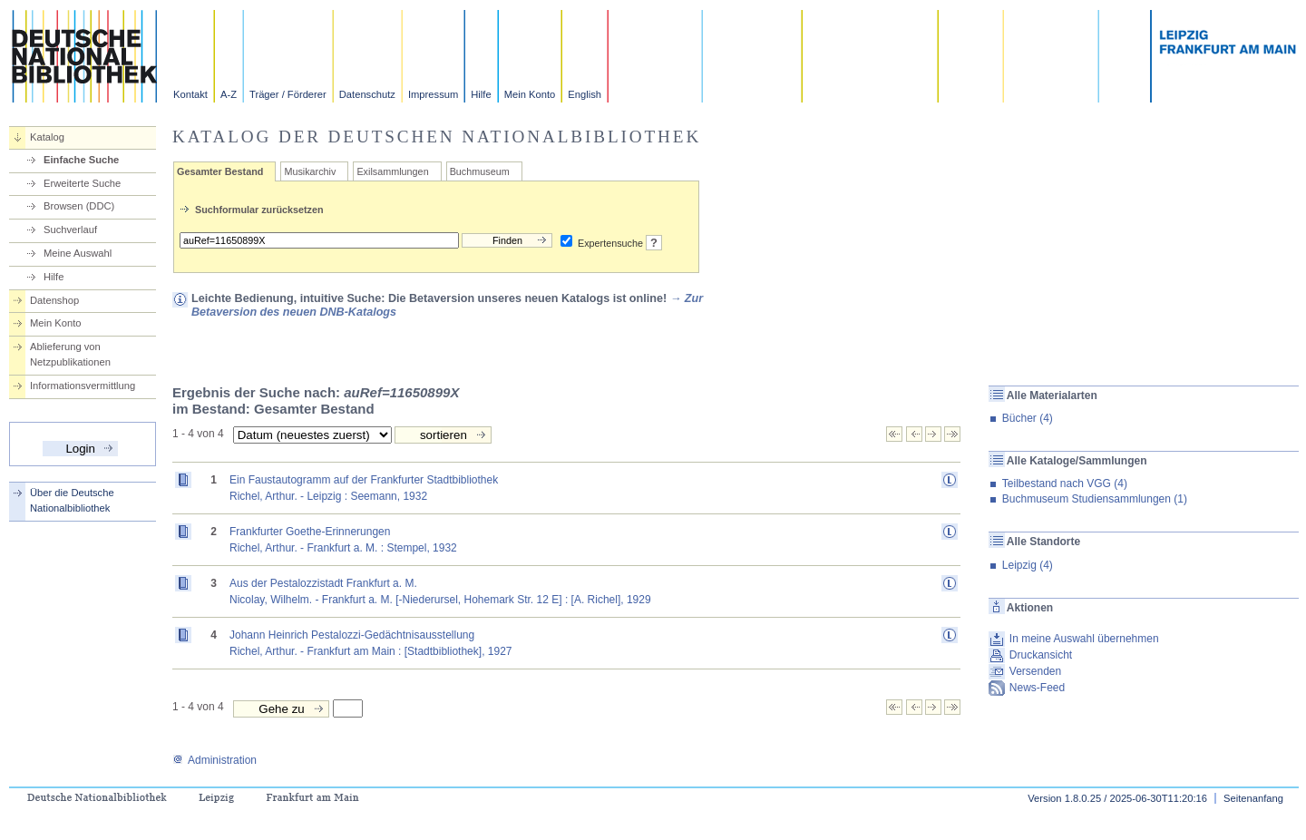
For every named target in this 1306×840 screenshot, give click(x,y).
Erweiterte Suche (82, 183)
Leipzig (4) (1027, 565)
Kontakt (190, 94)
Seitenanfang (1253, 798)
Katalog (47, 137)
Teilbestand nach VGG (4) (1064, 483)
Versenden (1035, 671)
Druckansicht (1040, 655)
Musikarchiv (310, 171)
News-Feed (1037, 687)
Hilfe (481, 94)
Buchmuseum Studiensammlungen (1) (1094, 499)
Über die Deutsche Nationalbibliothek (72, 500)
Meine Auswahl (78, 253)
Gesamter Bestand (220, 171)
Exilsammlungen (392, 171)
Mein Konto (530, 94)
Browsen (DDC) (79, 205)
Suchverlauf (70, 229)
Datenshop (54, 300)
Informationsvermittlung (82, 385)
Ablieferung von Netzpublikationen (70, 354)
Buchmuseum (480, 171)
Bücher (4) (1027, 418)
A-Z (228, 94)
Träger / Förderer (287, 94)
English (584, 94)
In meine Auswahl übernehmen (1084, 638)
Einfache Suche (81, 159)
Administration (214, 760)
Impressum (433, 94)
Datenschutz (367, 94)
